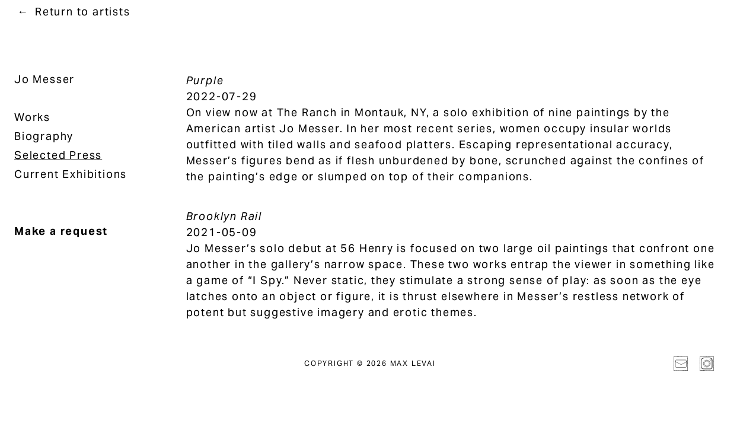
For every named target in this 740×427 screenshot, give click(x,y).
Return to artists (82, 11)
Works (32, 117)
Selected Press (58, 155)
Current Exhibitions (70, 174)
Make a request (61, 231)
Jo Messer (44, 79)
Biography (44, 136)
